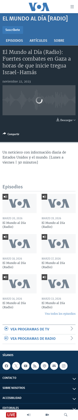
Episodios (14, 41)
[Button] (11, 135)
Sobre (59, 41)
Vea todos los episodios (60, 314)
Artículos (38, 41)
